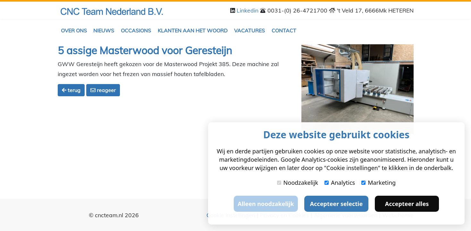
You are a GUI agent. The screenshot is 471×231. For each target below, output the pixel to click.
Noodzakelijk (297, 182)
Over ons (74, 30)
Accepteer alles (407, 204)
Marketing (378, 182)
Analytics (339, 182)
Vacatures (249, 30)
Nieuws (103, 30)
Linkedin (248, 10)
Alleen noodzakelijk (266, 204)
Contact (284, 30)
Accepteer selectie (336, 204)
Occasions (136, 30)
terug (71, 90)
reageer (103, 90)
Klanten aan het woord (193, 30)
